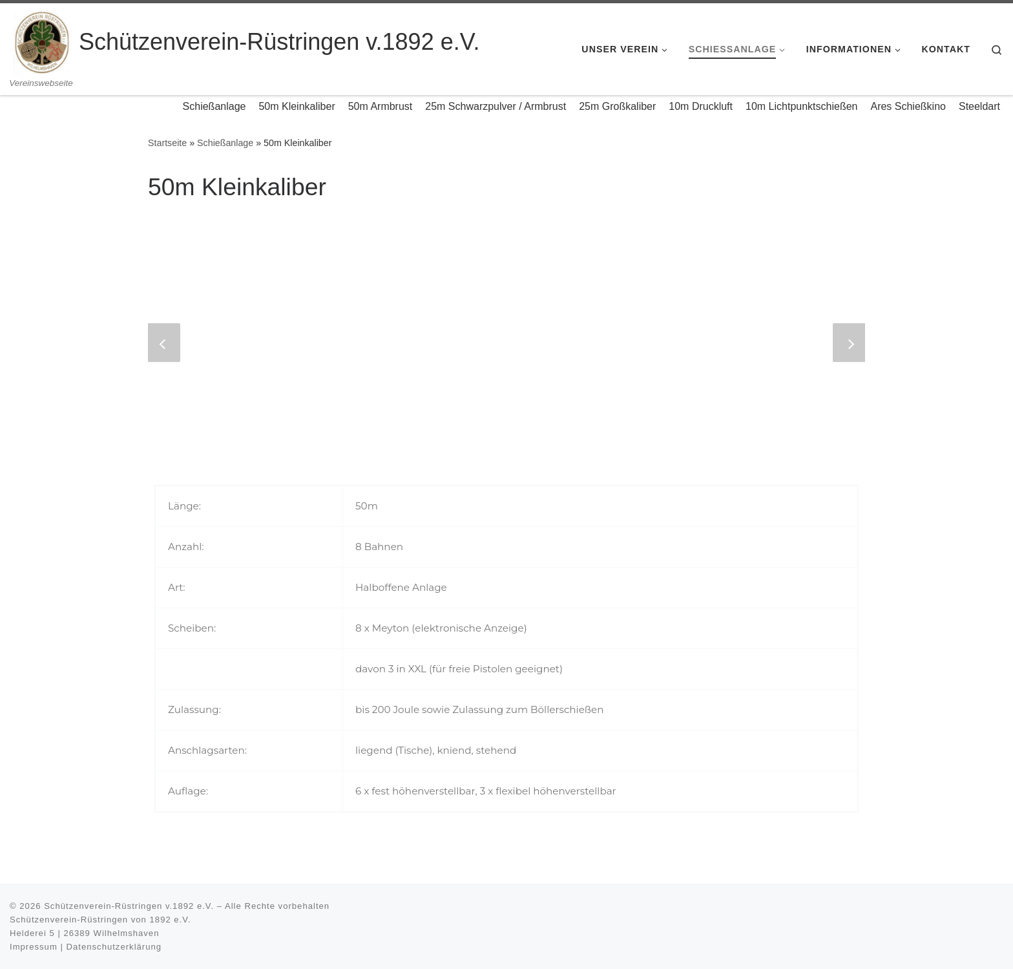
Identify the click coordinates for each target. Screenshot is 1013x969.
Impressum (33, 947)
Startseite (167, 143)
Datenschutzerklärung (114, 947)
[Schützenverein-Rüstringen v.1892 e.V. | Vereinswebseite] (42, 40)
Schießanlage (225, 143)
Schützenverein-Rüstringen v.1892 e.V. (129, 906)
